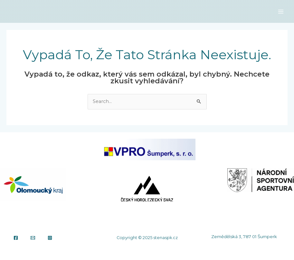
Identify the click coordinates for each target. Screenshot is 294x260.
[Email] (33, 238)
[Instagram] (50, 238)
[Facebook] (16, 238)
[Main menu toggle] (281, 11)
